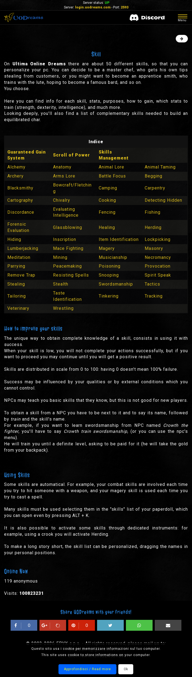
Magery (107, 248)
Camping (108, 188)
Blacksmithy (20, 188)
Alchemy (16, 167)
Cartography (20, 200)
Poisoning (109, 266)
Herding (153, 227)
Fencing (107, 212)
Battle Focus (112, 176)
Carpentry (155, 188)
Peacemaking (67, 266)
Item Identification (119, 239)
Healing (107, 227)
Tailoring (16, 296)
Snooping (109, 275)
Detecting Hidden (163, 200)
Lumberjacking (22, 248)
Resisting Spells (71, 275)
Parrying (16, 266)
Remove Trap (21, 275)
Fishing (152, 212)
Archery (15, 176)
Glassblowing (67, 227)
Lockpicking (158, 239)
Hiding (14, 239)
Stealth (60, 284)
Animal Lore (111, 167)
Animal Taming (160, 167)
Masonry (154, 248)
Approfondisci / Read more (87, 669)
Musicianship (113, 257)
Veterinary (18, 308)
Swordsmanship (116, 284)
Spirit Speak (158, 275)
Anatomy (62, 167)
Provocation (158, 266)
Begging (153, 176)
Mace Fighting (68, 248)
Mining (60, 257)
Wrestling (63, 308)
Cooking (107, 200)
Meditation (18, 257)
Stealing (16, 284)
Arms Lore (64, 176)
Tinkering (109, 296)
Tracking (154, 296)
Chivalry (61, 200)
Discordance (20, 212)
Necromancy (158, 257)
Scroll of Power (71, 155)
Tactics (152, 284)
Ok (126, 669)
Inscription (64, 239)
